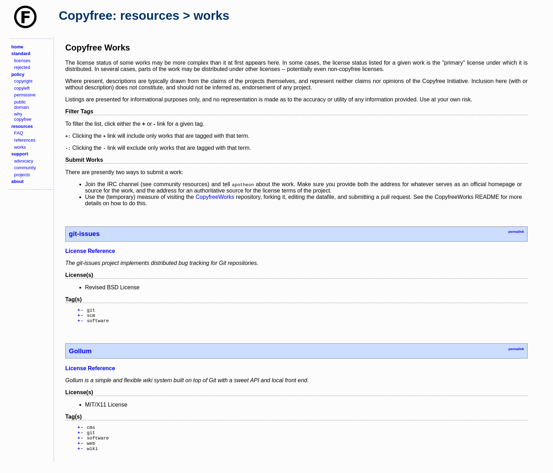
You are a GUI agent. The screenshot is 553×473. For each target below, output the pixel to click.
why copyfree (22, 116)
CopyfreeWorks (214, 197)
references (24, 140)
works (20, 147)
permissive (25, 94)
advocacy (23, 161)
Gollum (80, 354)
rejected (22, 67)
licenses (22, 60)
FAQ (18, 133)
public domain (21, 104)
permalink (516, 231)
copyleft (22, 88)
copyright (23, 81)
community (25, 167)
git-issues (84, 233)
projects (22, 174)
